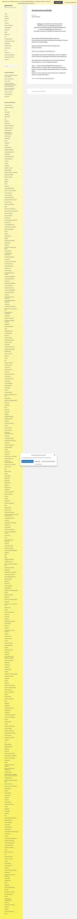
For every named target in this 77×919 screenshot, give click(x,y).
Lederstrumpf (8, 527)
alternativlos (7, 138)
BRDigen (6, 181)
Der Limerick (7, 48)
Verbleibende (7, 833)
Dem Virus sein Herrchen (10, 208)
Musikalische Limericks (10, 621)
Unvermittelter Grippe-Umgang (11, 831)
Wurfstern (7, 907)
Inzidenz (6, 449)
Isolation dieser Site (9, 458)
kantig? (6, 473)
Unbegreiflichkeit (8, 827)
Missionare (7, 597)
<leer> (33, 65)
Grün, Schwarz (8, 376)
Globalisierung (8, 351)
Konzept (6, 16)
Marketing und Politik (9, 567)
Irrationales (7, 454)
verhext (6, 836)
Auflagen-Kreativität (9, 149)
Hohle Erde (7, 402)
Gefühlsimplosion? (9, 331)
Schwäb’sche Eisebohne (10, 726)
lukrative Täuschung (9, 548)
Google (6, 358)
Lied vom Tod (7, 535)
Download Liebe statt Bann (10, 227)
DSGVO (6, 231)
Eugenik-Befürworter (9, 266)
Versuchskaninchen (9, 845)
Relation (6, 694)
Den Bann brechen (9, 213)
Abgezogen (7, 114)
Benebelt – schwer (8, 168)
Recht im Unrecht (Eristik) (10, 687)
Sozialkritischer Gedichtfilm (11, 755)
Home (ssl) (7, 409)
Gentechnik (7, 344)
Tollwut (6, 806)
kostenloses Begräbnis (9, 503)
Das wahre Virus (8, 202)
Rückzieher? (7, 705)
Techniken (7, 18)
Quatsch (6, 680)
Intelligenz (40, 24)
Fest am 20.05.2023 (9, 285)
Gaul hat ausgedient (9, 326)
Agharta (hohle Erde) (9, 125)
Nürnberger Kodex (9, 645)
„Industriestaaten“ (8, 105)
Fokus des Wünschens (9, 292)
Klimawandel (7, 482)
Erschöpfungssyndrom (9, 257)
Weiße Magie (7, 878)
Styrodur (6, 790)
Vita (5, 36)
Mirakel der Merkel (9, 595)
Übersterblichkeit (8, 822)
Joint (6, 469)
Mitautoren (7, 34)
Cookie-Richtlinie (38, 464)
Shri (5, 742)
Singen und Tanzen (9, 746)
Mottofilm (7, 619)
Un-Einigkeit (7, 824)
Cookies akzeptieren (27, 461)
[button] (55, 455)
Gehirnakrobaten (8, 333)
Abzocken (7, 121)
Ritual (6, 701)
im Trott (6, 425)
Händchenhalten (8, 385)
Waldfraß (7, 868)
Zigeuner (6, 909)
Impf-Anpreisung (8, 430)
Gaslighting (7, 324)
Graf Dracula (7, 367)
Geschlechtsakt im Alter (10, 346)
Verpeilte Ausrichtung (9, 840)
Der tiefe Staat (8, 222)
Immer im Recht (8, 427)
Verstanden (58, 2)
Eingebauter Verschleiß (10, 240)
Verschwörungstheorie (9, 843)
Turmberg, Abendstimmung (11, 818)
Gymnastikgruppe (8, 383)
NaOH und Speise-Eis (9, 78)
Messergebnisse (8, 588)
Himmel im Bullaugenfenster (11, 400)
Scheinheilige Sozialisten (10, 714)
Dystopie (6, 233)
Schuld (6, 724)
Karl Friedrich (8, 476)
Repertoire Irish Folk (9, 699)
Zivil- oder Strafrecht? (9, 911)
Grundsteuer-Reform (9, 378)
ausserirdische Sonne (9, 156)
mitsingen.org (7, 607)
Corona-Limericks (8, 92)
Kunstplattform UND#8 (9, 41)
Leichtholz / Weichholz (9, 529)
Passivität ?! (7, 654)
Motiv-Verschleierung (9, 612)
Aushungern (7, 154)
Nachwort (7, 59)
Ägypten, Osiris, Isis (9, 128)
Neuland (6, 634)
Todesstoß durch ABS (9, 804)
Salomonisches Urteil (9, 708)
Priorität (6, 671)
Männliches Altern (8, 561)
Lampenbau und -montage (10, 522)
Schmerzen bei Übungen (10, 717)
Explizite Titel (7, 268)
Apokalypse (7, 143)
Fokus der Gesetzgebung (10, 290)
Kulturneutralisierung (9, 512)
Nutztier (6, 647)
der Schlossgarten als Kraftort (11, 220)
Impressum (7, 52)
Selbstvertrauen (8, 735)
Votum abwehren (8, 865)
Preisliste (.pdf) (8, 45)
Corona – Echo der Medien (10, 190)
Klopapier (7, 485)
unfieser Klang (8, 829)
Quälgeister (7, 678)
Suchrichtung (7, 795)
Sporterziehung (8, 772)
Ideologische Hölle (8, 418)
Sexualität (7, 739)
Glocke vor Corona (8, 353)
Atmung (6, 145)
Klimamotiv (7, 480)
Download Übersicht (9, 229)
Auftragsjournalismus (9, 152)
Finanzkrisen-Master (9, 287)
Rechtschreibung (8, 689)
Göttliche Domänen (9, 362)
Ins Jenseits (7, 442)
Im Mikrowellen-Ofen (9, 423)
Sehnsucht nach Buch (9, 730)
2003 (6, 109)
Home (6, 14)
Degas (6, 206)
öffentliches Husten (9, 649)
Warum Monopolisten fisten (11, 870)
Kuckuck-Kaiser (8, 510)
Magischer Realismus (9, 559)
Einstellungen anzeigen (48, 461)
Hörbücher (7, 96)
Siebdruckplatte (8, 744)
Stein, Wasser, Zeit (8, 783)
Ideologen (7, 414)
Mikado (6, 592)
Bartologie (7, 165)
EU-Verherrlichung (9, 263)
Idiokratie (7, 421)
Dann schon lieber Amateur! (11, 199)
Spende (6, 762)
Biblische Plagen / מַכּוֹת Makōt (11, 172)
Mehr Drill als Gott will (9, 574)
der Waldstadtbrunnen (9, 224)
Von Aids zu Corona (9, 858)
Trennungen (7, 811)
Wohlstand (7, 902)
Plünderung (7, 662)
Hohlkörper (7, 405)
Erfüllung (7, 245)
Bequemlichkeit (8, 170)
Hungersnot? (7, 411)
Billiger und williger (9, 174)
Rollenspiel (7, 703)
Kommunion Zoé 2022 (9, 491)
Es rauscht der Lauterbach (10, 261)
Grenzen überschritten (9, 374)
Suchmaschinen (8, 793)
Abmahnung (7, 116)
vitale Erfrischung (8, 856)
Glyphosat (7, 356)
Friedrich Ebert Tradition (10, 306)
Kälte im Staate (8, 471)
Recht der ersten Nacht (9, 685)
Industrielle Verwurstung (10, 440)
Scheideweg (7, 712)
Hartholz (6, 390)
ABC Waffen (7, 112)
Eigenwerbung (8, 236)
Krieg (6, 505)
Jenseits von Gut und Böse (10, 464)
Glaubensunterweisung (10, 349)
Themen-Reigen (8, 27)
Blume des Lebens (8, 177)
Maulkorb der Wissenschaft (10, 572)
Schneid (6, 719)
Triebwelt (7, 813)
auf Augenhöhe (8, 147)
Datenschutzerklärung (9, 54)
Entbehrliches (8, 242)
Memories (7, 581)
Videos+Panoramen (9, 25)
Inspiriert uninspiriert (9, 445)
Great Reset (7, 371)
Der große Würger (8, 215)
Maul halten (7, 570)
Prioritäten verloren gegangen (11, 674)
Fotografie (7, 23)
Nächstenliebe (8, 623)
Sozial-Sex (7, 751)
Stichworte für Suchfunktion (11, 786)
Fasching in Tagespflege (10, 276)
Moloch (6, 610)
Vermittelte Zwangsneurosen (11, 838)
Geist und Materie (8, 337)
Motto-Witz (7, 616)
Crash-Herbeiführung (9, 197)
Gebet (6, 328)
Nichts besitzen (8, 636)
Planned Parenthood (9, 660)
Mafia (6, 555)
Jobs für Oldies (8, 466)
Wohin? (6, 896)
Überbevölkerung (8, 820)
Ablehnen (37, 461)
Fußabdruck (7, 316)
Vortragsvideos (8, 863)
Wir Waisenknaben (9, 894)
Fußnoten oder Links (9, 318)
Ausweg (6, 163)
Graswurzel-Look (8, 369)
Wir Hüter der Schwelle (10, 892)
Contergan (7, 186)
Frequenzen (7, 304)
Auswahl (6, 161)
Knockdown (7, 489)
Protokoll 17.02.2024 (9, 676)
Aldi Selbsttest (8, 136)
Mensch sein (7, 583)
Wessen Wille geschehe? (10, 887)
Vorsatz (6, 861)
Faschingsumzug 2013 (9, 278)
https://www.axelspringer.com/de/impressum (43, 51)
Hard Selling (7, 387)
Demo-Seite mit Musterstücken (11, 211)
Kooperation (7, 43)
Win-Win (6, 889)
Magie (6, 32)
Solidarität (7, 749)
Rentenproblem (8, 696)
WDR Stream (7, 872)
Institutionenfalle (8, 447)
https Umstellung (8, 94)
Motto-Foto (7, 614)
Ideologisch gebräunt (9, 416)
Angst (6, 140)
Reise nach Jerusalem (9, 692)
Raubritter (7, 683)
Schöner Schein (8, 721)
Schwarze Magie (8, 728)
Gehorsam (7, 335)
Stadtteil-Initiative (8, 778)
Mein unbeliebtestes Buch (10, 576)
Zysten (6, 913)
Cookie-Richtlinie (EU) (9, 57)
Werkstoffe (7, 29)
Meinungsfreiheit (8, 579)
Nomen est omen (8, 638)
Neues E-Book (7, 81)
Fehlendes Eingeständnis (10, 283)
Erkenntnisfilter (8, 251)
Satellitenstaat (8, 710)
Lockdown (7, 543)
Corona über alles (8, 193)
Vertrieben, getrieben (9, 847)
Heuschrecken (8, 398)
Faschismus (7, 281)
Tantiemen (7, 797)
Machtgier (7, 552)
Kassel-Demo (7, 478)
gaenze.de (8, 5)
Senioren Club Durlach (9, 737)
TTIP (6, 815)
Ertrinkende (7, 259)
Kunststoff (7, 520)
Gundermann (7, 381)
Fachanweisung (8, 270)
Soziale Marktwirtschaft (10, 753)
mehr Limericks (36, 16)
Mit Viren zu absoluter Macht (11, 599)
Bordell (6, 179)
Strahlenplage (7, 788)
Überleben (49, 29)
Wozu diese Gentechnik (10, 904)
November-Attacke (9, 643)
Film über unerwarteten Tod (46, 78)
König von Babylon (9, 494)
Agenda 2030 (7, 123)
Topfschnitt (7, 808)
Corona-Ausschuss (8, 195)
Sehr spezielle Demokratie (10, 733)
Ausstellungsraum (8, 39)
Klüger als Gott (8, 487)
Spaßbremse (7, 760)
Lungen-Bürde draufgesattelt (11, 550)
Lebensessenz (7, 525)
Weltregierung (8, 880)
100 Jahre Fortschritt (9, 107)
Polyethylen (7, 667)
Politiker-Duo (7, 664)
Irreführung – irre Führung (10, 456)
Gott (5, 360)
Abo (5, 118)
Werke (6, 20)
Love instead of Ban (9, 545)
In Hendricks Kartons (9, 438)
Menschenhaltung (8, 585)
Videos (6, 849)
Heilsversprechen (8, 392)
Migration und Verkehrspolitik (11, 590)
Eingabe (6, 238)
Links (6, 50)
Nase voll (6, 628)
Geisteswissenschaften (9, 340)
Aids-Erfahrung (8, 130)
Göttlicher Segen (8, 365)
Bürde (6, 183)
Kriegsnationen (8, 507)
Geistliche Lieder (8, 342)
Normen (6, 640)
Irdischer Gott (8, 451)
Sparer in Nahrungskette (10, 758)
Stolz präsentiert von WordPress (39, 91)
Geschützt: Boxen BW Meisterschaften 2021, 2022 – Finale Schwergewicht (11, 85)
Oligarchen (7, 652)
